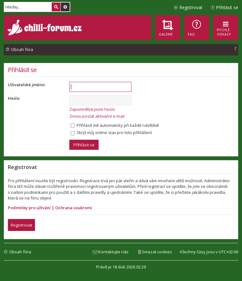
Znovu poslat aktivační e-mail (96, 116)
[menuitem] (196, 27)
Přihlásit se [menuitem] (227, 7)
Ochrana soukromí (73, 208)
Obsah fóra (20, 252)
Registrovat (21, 225)
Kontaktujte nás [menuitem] (113, 252)
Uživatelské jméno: (26, 84)
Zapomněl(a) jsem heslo (92, 109)
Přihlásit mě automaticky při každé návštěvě (115, 125)
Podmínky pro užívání (29, 208)
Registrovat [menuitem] (191, 7)
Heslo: (14, 98)
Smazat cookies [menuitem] (157, 252)
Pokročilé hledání (65, 7)
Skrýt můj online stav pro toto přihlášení (111, 132)
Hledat (56, 7)
